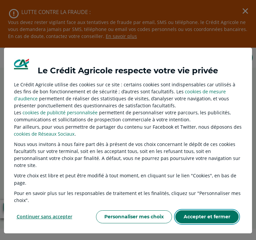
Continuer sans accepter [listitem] (44, 216)
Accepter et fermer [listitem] (207, 217)
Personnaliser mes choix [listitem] (134, 217)
